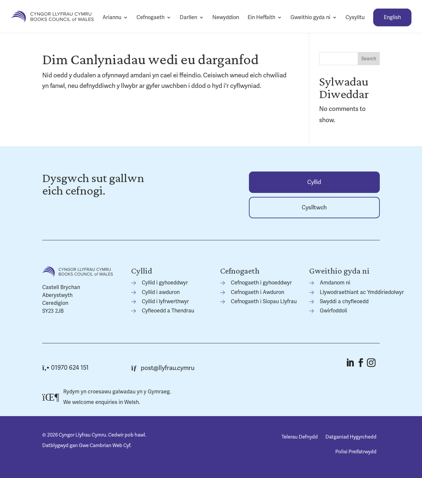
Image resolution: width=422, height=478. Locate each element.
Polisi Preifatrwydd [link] (356, 452)
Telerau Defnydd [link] (300, 437)
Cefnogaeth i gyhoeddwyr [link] (261, 282)
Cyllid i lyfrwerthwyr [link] (165, 301)
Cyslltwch (314, 207)
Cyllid (314, 182)
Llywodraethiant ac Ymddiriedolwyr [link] (362, 292)
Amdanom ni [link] (335, 282)
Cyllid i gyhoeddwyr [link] (165, 282)
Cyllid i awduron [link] (161, 292)
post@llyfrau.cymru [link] (163, 368)
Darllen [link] (188, 17)
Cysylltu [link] (355, 17)
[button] (350, 363)
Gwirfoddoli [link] (333, 310)
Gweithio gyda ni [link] (310, 17)
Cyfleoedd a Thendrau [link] (168, 310)
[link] (52, 16)
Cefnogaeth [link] (150, 17)
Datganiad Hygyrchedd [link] (351, 437)
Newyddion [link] (225, 17)
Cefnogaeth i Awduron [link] (257, 292)
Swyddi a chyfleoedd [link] (344, 301)
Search (368, 59)
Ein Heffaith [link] (261, 17)
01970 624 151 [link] (65, 368)
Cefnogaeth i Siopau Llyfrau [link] (264, 301)
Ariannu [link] (112, 17)
